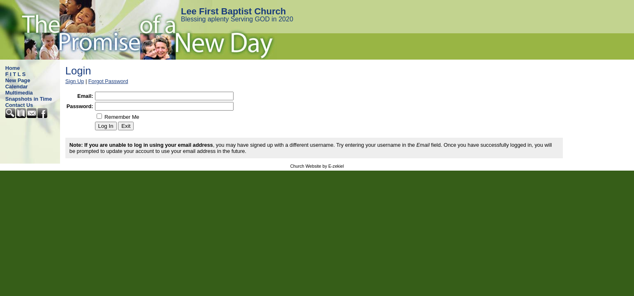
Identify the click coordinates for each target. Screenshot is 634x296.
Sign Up (74, 81)
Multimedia (19, 93)
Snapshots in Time (28, 99)
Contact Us (19, 105)
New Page (17, 80)
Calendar (16, 86)
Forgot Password (108, 81)
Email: (85, 96)
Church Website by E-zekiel (317, 166)
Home (12, 68)
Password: (80, 106)
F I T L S (15, 74)
